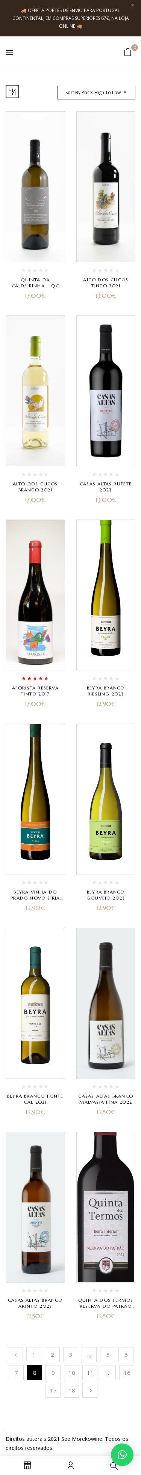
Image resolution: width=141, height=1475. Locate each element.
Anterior (15, 1354)
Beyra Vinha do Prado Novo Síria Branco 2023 (35, 898)
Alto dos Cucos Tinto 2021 (105, 282)
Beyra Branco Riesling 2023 (105, 691)
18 (71, 1390)
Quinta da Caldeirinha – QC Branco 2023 (35, 285)
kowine (93, 1438)
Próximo (89, 1390)
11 (90, 1372)
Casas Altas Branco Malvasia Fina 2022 (105, 1099)
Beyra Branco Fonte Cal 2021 (35, 1099)
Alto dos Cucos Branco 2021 (35, 487)
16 (127, 1372)
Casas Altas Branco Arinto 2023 (35, 1303)
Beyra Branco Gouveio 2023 (105, 895)
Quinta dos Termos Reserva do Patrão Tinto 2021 (105, 1306)
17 (53, 1390)
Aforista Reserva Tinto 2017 (35, 691)
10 (71, 1372)
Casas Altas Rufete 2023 (106, 487)
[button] (128, 52)
